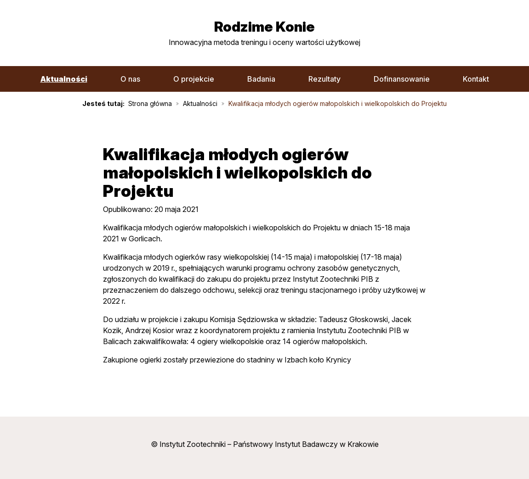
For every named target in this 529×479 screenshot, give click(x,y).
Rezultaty (324, 79)
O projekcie (193, 79)
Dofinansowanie (402, 79)
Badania (261, 79)
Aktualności (63, 79)
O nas (130, 79)
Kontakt (476, 79)
